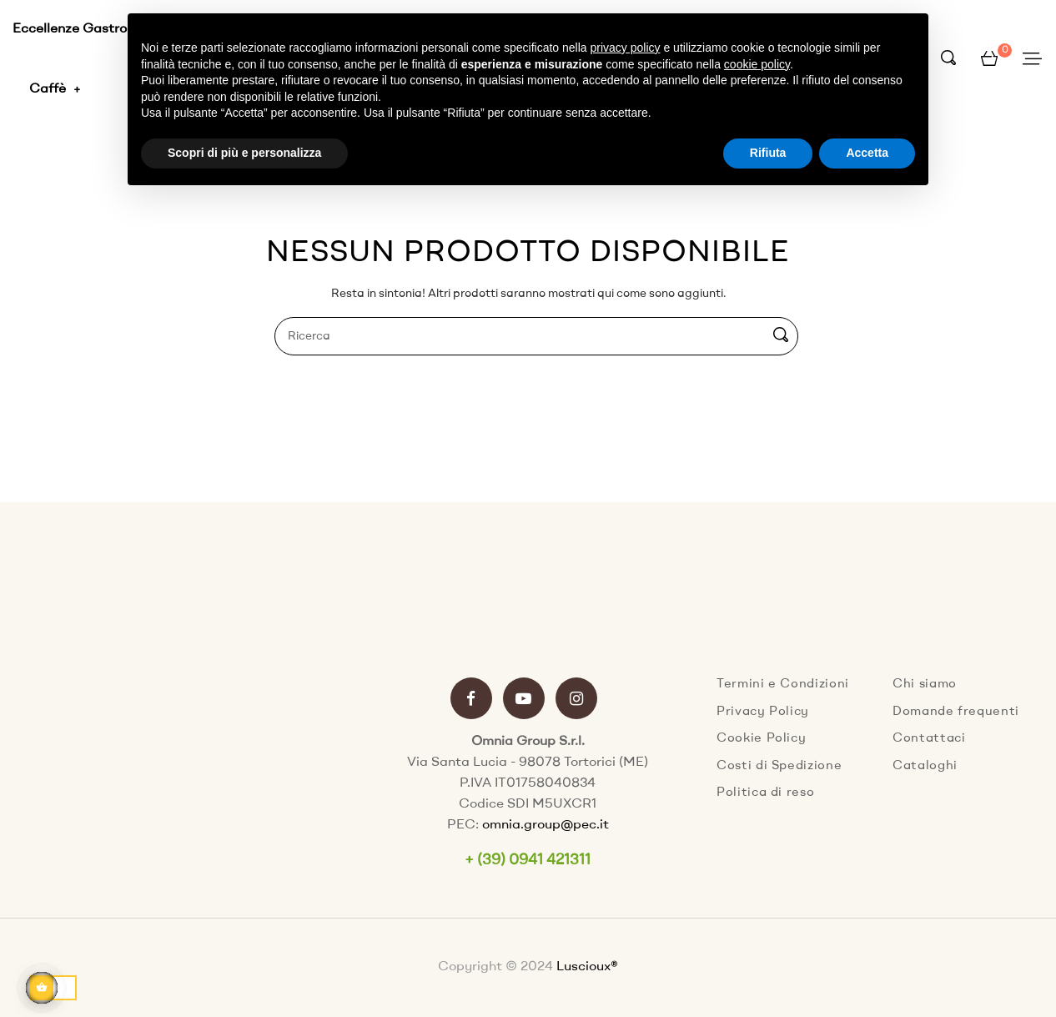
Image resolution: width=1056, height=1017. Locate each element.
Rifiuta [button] (768, 152)
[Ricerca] (536, 336)
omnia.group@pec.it (545, 825)
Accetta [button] (867, 152)
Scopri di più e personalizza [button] (244, 152)
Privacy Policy (763, 712)
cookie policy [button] (757, 64)
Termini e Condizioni (783, 684)
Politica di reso (765, 793)
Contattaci (929, 739)
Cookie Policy (761, 739)
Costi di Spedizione (779, 766)
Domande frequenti (956, 712)
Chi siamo (925, 684)
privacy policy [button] (626, 47)
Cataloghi (925, 766)
